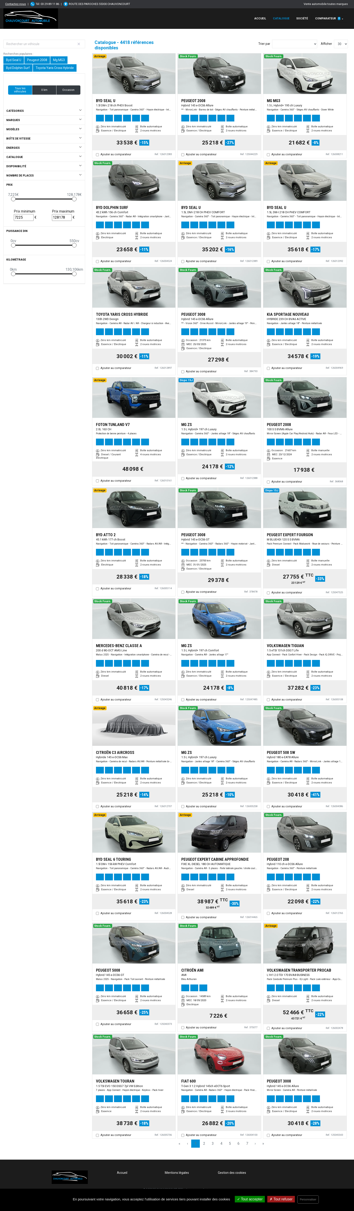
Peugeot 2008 (37, 60)
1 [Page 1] (196, 1143)
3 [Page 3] (213, 1143)
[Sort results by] (294, 44)
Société (302, 18)
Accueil (260, 18)
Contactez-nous (15, 4)
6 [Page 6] (239, 1143)
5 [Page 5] (230, 1143)
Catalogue (281, 18)
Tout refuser (281, 1199)
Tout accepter (250, 1199)
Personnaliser (308, 1199)
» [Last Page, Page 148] (263, 1143)
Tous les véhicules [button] (20, 90)
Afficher (326, 44)
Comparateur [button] (327, 18)
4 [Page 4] (221, 1143)
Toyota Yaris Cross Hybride (55, 68)
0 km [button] (44, 90)
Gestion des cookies (232, 1172)
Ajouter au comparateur (115, 154)
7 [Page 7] (247, 1143)
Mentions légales (177, 1172)
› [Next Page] (255, 1143)
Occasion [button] (68, 90)
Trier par (264, 44)
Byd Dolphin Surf (18, 68)
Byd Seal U (13, 60)
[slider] (13, 199)
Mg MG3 (59, 60)
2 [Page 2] (204, 1143)
